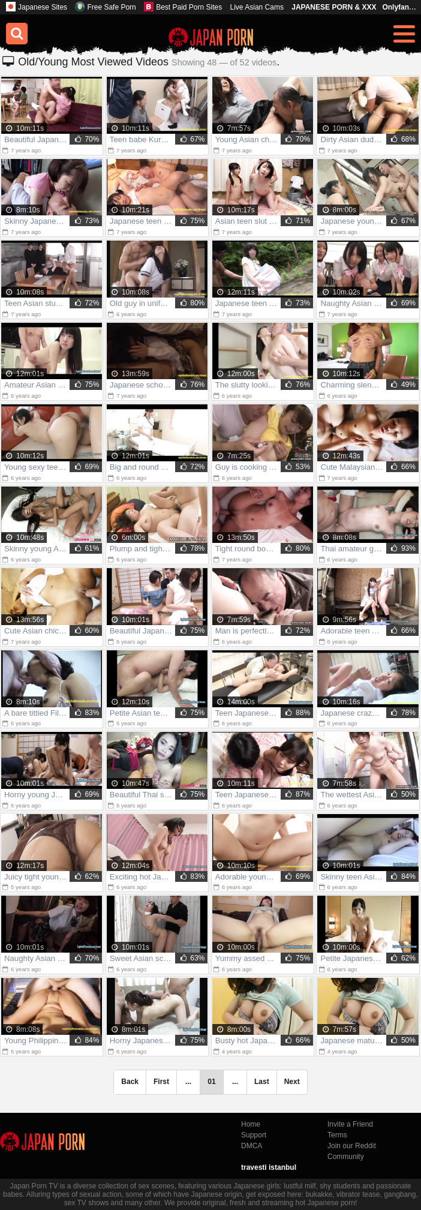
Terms (337, 1135)
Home (250, 1124)
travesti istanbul (268, 1167)
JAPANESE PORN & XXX (333, 7)
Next (292, 1081)
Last (261, 1081)
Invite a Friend (350, 1124)
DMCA (251, 1146)
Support (253, 1135)
